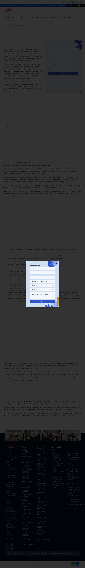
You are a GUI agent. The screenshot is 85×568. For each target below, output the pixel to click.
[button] (56, 263)
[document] (42, 284)
